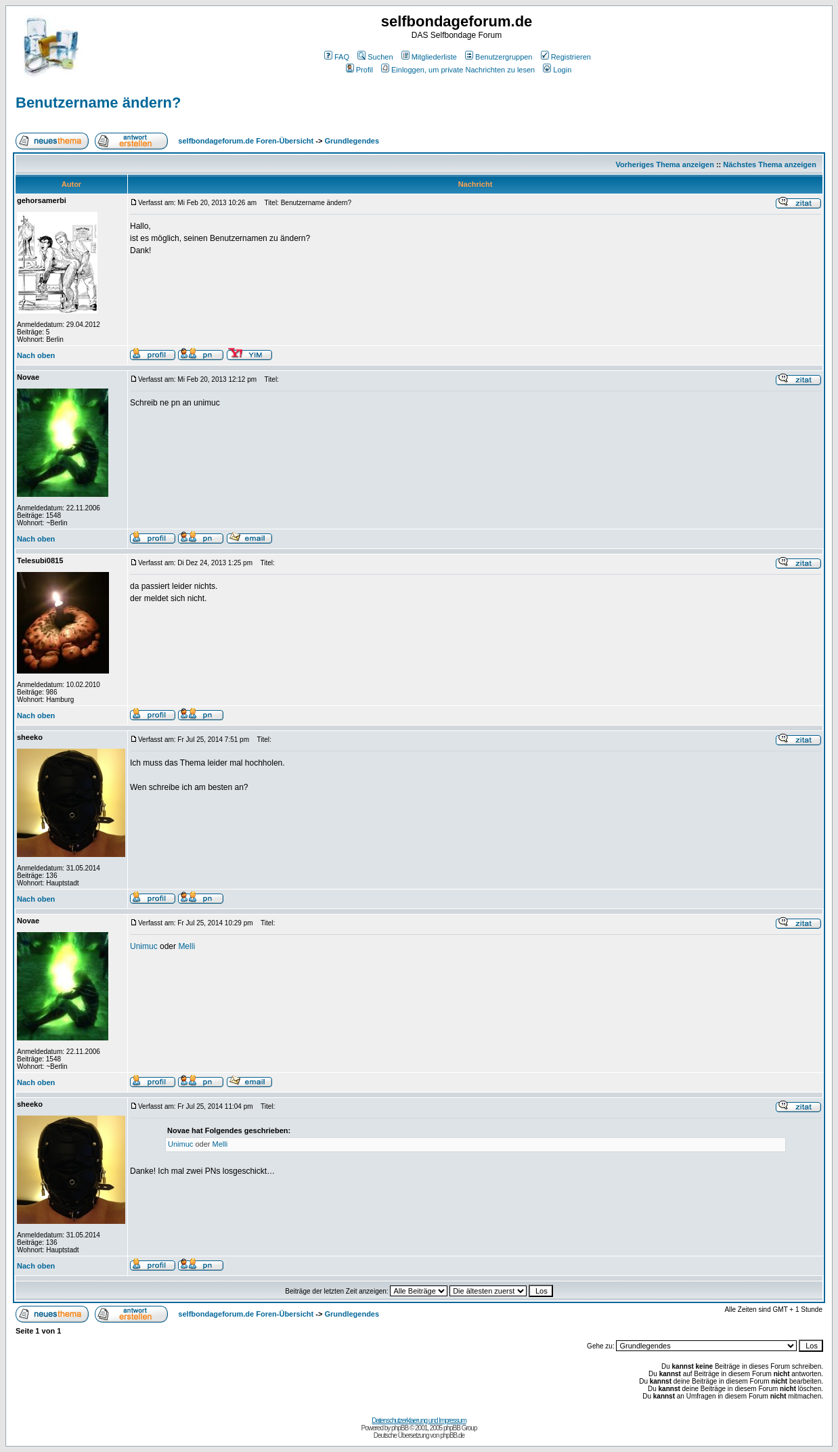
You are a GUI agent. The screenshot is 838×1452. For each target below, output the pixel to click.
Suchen (375, 57)
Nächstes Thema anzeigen (769, 164)
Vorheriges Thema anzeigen (665, 164)
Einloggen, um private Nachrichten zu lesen (458, 70)
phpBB (399, 1428)
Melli (186, 946)
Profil (359, 70)
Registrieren (566, 57)
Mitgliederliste (429, 57)
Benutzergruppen (498, 57)
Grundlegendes (351, 141)
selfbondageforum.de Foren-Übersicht (245, 141)
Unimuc (144, 946)
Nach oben (36, 355)
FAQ (336, 57)
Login (557, 70)
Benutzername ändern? (98, 102)
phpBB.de (452, 1435)
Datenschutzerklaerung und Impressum (419, 1420)
